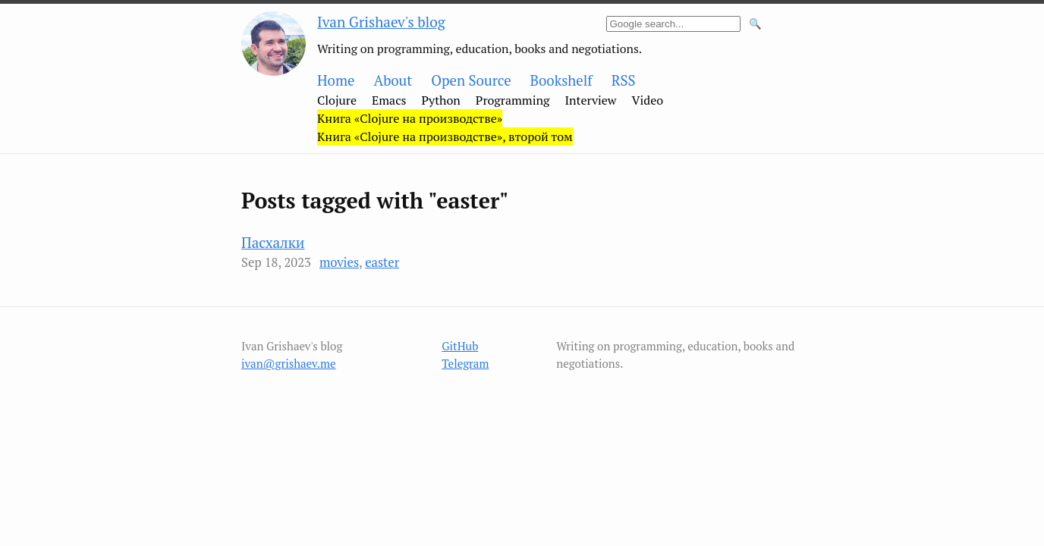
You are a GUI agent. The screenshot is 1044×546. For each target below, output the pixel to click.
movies (339, 262)
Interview (590, 100)
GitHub (460, 345)
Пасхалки (272, 242)
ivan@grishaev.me (288, 363)
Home (335, 80)
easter (382, 262)
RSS (624, 80)
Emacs (389, 100)
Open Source (471, 80)
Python (441, 100)
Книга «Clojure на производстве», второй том (445, 136)
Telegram (465, 363)
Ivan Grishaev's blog (381, 21)
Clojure (337, 100)
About (392, 80)
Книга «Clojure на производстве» (409, 118)
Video (648, 100)
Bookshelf (561, 80)
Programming (513, 100)
